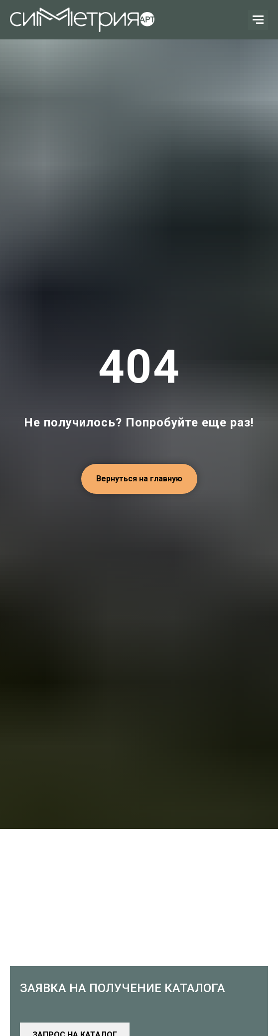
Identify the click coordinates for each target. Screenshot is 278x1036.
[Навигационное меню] (258, 20)
